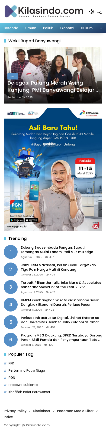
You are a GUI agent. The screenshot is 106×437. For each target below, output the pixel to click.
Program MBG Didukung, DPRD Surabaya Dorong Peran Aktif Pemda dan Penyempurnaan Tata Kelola (61, 337)
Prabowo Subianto (23, 384)
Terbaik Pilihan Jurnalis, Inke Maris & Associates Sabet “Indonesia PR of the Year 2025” (61, 285)
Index (8, 417)
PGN (12, 377)
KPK (11, 363)
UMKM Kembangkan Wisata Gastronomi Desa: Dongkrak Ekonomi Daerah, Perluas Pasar (60, 302)
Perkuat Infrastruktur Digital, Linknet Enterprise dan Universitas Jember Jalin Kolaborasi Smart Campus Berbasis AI (60, 320)
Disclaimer (42, 411)
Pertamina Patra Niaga (27, 370)
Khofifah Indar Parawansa (29, 392)
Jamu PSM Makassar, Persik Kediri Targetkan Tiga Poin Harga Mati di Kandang (58, 267)
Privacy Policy (15, 411)
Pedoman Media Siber (75, 411)
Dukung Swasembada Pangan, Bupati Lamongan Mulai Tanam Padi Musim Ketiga (57, 249)
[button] (91, 11)
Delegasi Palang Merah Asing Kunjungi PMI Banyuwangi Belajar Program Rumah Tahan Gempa (50, 86)
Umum (13, 76)
